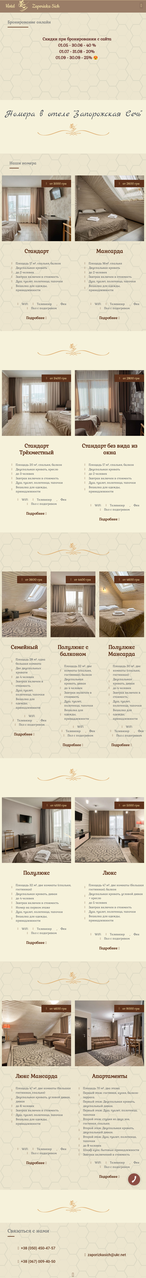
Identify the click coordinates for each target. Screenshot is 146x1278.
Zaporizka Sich (46, 6)
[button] (141, 5)
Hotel (10, 6)
